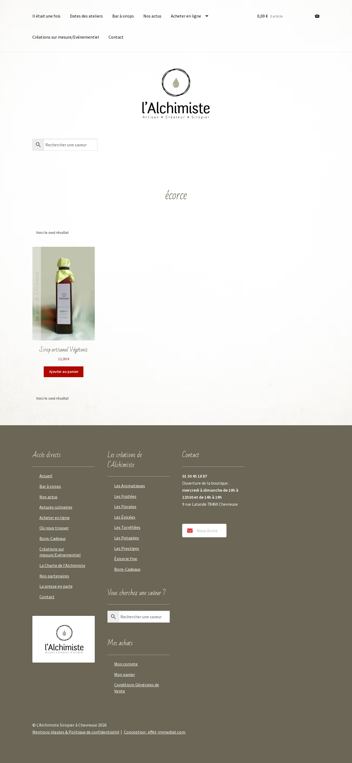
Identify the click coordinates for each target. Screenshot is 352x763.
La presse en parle (56, 586)
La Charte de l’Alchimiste (62, 565)
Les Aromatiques (129, 485)
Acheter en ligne (186, 16)
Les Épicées (124, 517)
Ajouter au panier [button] (63, 371)
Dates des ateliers (86, 16)
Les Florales (125, 506)
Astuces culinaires (55, 507)
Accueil (45, 475)
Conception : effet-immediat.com (154, 732)
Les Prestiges (126, 548)
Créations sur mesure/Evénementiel (65, 37)
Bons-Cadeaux (52, 538)
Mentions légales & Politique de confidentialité (75, 732)
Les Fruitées (125, 496)
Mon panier (124, 674)
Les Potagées (126, 538)
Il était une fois (46, 16)
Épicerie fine (125, 558)
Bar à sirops (123, 16)
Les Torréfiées (127, 527)
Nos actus (152, 16)
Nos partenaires (54, 576)
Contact (116, 37)
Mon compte (126, 664)
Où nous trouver (54, 528)
